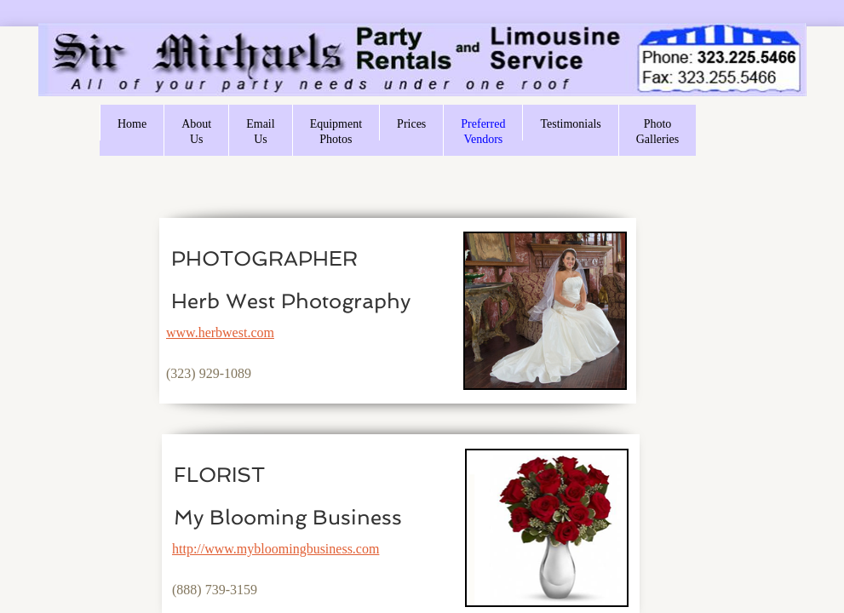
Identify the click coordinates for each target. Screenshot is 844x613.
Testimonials (570, 123)
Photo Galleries (658, 131)
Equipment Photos (336, 131)
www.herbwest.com (220, 332)
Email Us (260, 131)
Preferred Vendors (483, 131)
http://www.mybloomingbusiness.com (275, 548)
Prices (411, 123)
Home (132, 123)
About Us (196, 131)
